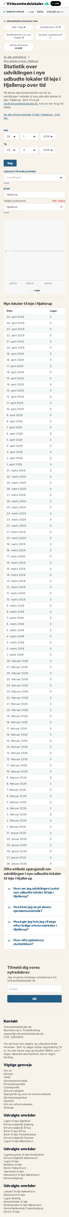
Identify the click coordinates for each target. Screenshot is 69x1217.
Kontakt (8, 1073)
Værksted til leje (14, 1171)
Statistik (9, 1100)
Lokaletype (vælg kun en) (20, 171)
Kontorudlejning (13, 1178)
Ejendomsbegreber (15, 1097)
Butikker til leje (13, 1164)
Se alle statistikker (15, 57)
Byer (7, 188)
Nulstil (6, 183)
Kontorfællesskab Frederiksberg (23, 1208)
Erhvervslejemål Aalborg (19, 1124)
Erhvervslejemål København (21, 1157)
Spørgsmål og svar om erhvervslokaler (27, 1094)
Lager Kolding (12, 1198)
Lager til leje (11, 1161)
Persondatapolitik (14, 1084)
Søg (10, 163)
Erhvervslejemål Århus (17, 1127)
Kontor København (15, 1167)
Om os (8, 1070)
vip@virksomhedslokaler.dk (21, 103)
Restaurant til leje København (22, 1174)
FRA (6, 130)
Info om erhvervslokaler (18, 1104)
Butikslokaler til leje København (23, 1204)
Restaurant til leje (14, 1194)
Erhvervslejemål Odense (18, 1137)
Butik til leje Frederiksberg (20, 1134)
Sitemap (9, 1107)
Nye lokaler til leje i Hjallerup (21, 61)
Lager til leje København (18, 1141)
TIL (5, 144)
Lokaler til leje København (19, 1191)
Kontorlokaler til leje (16, 1201)
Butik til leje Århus (15, 1131)
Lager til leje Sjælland (17, 1120)
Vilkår (7, 1077)
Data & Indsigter (14, 1090)
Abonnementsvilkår (15, 1080)
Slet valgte (58, 200)
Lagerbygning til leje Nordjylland (24, 1154)
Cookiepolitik (12, 1087)
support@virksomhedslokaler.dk (24, 1033)
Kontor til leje (12, 1211)
